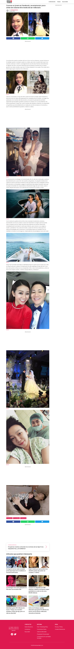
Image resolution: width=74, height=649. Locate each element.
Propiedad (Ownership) (43, 634)
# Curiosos (9, 518)
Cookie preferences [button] (60, 629)
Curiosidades (52, 1)
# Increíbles (16, 518)
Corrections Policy (41, 629)
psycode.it (27, 631)
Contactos (27, 629)
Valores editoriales (42, 631)
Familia (59, 1)
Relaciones (65, 1)
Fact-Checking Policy (42, 627)
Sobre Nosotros (29, 627)
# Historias (23, 518)
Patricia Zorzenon (14, 9)
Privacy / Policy (59, 627)
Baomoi (7, 94)
